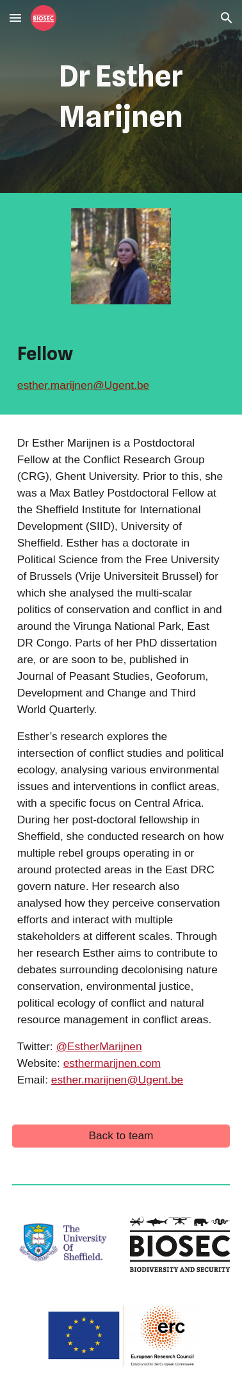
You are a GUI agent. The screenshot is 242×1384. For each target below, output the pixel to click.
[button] (15, 17)
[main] (121, 96)
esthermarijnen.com (112, 1063)
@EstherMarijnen (98, 1046)
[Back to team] (121, 1136)
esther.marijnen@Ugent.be (83, 385)
